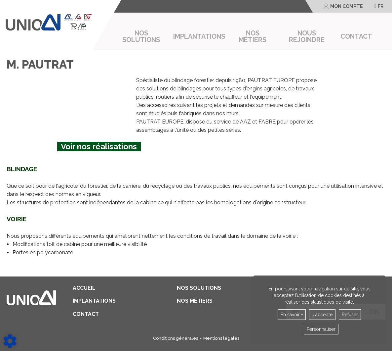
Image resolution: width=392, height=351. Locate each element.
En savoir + (292, 314)
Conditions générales (175, 338)
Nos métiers (252, 36)
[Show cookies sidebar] (10, 341)
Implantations (199, 36)
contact (356, 36)
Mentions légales (221, 338)
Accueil (84, 288)
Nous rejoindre (307, 36)
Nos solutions (141, 36)
